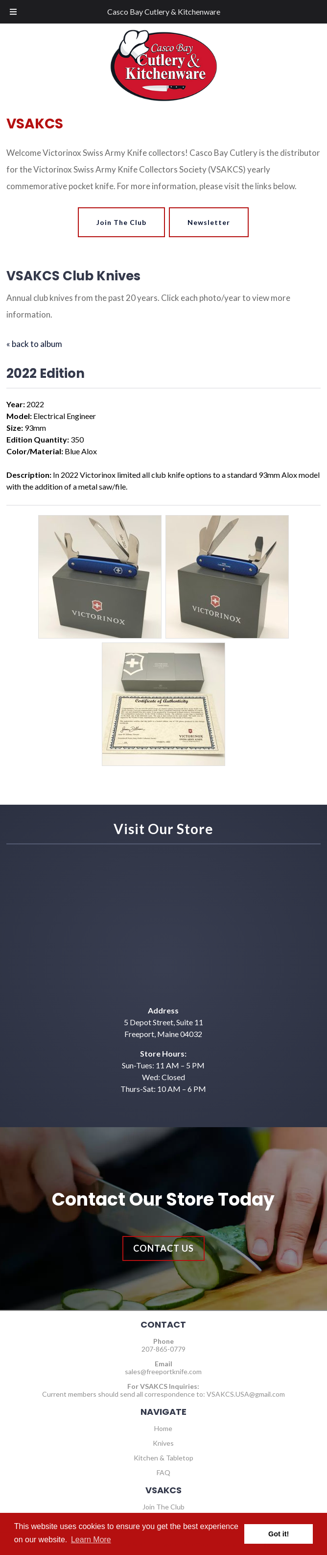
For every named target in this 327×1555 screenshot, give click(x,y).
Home (163, 1428)
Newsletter (208, 222)
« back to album (34, 344)
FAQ (163, 1472)
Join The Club (121, 222)
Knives (163, 1443)
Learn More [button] (91, 1539)
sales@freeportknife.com (163, 1371)
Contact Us (163, 1248)
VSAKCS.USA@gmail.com (246, 1394)
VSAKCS (163, 1490)
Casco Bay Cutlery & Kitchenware (163, 11)
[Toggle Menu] (13, 12)
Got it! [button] (278, 1534)
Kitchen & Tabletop (163, 1458)
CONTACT (163, 1324)
